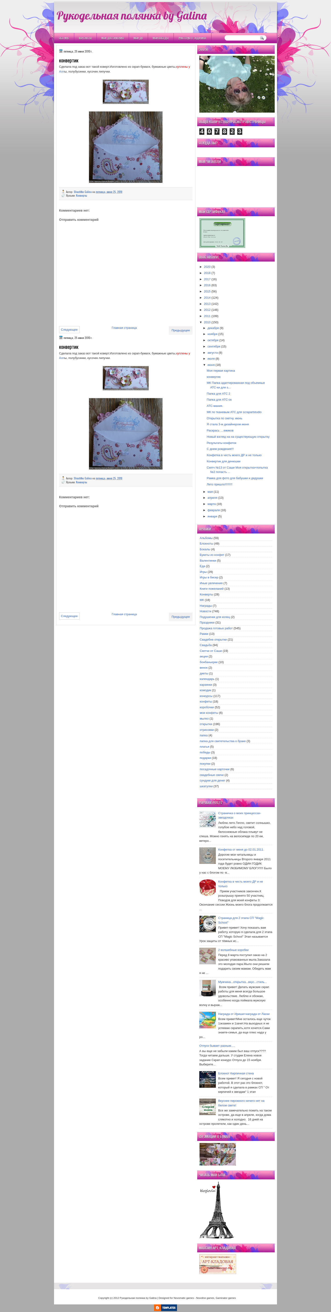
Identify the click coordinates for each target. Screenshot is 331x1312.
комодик (205, 690)
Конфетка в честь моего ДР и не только (234, 455)
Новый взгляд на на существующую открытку (238, 436)
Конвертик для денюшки (223, 461)
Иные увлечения (211, 583)
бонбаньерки (209, 662)
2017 (207, 279)
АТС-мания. (215, 406)
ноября (212, 334)
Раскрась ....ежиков (220, 430)
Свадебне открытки (213, 639)
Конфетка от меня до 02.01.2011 (240, 849)
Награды (206, 605)
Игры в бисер (209, 577)
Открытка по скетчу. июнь (224, 418)
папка (204, 735)
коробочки (207, 707)
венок (204, 667)
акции (204, 656)
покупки (205, 763)
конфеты (206, 701)
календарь (207, 679)
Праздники (207, 622)
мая (210, 491)
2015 (207, 291)
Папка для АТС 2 (218, 393)
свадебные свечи (212, 775)
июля (211, 358)
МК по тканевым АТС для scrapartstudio (234, 412)
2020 (207, 266)
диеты (204, 673)
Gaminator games (226, 1298)
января (212, 516)
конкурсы (206, 696)
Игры (203, 572)
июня (211, 365)
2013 (207, 304)
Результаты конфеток (221, 443)
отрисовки (207, 730)
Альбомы (206, 538)
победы (205, 752)
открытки (206, 724)
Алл (62, 71)
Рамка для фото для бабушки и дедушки (235, 478)
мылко (204, 718)
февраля (214, 510)
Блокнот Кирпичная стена (236, 1073)
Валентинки (208, 560)
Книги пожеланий (212, 588)
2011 (207, 316)
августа (213, 352)
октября (213, 340)
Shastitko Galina (83, 192)
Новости (205, 611)
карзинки (206, 684)
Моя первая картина (221, 370)
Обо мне (64, 38)
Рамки (204, 634)
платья (204, 746)
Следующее (69, 329)
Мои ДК (138, 38)
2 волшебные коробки (233, 950)
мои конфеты (209, 712)
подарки (205, 758)
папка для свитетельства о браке (223, 741)
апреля (212, 497)
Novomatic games (184, 1298)
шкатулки (206, 786)
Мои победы (160, 38)
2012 (207, 310)
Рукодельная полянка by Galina (132, 15)
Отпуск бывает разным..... (217, 1045)
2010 (207, 322)
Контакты (85, 38)
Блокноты (206, 543)
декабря (213, 328)
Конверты (81, 195)
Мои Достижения (112, 38)
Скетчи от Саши (211, 651)
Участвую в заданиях (192, 38)
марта (212, 504)
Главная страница (124, 327)
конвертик (213, 377)
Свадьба (206, 645)
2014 (207, 297)
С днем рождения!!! (220, 449)
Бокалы (205, 549)
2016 (207, 285)
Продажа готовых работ (216, 628)
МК (202, 600)
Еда (202, 566)
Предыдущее (180, 330)
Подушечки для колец (215, 617)
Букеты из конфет (212, 555)
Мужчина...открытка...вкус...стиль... (242, 982)
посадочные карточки (214, 769)
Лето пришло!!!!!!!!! (219, 484)
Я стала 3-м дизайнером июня (228, 424)
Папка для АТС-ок (219, 399)
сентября (214, 346)
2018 (207, 273)
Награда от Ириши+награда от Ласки (244, 1014)
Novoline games (205, 1298)
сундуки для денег (212, 780)
